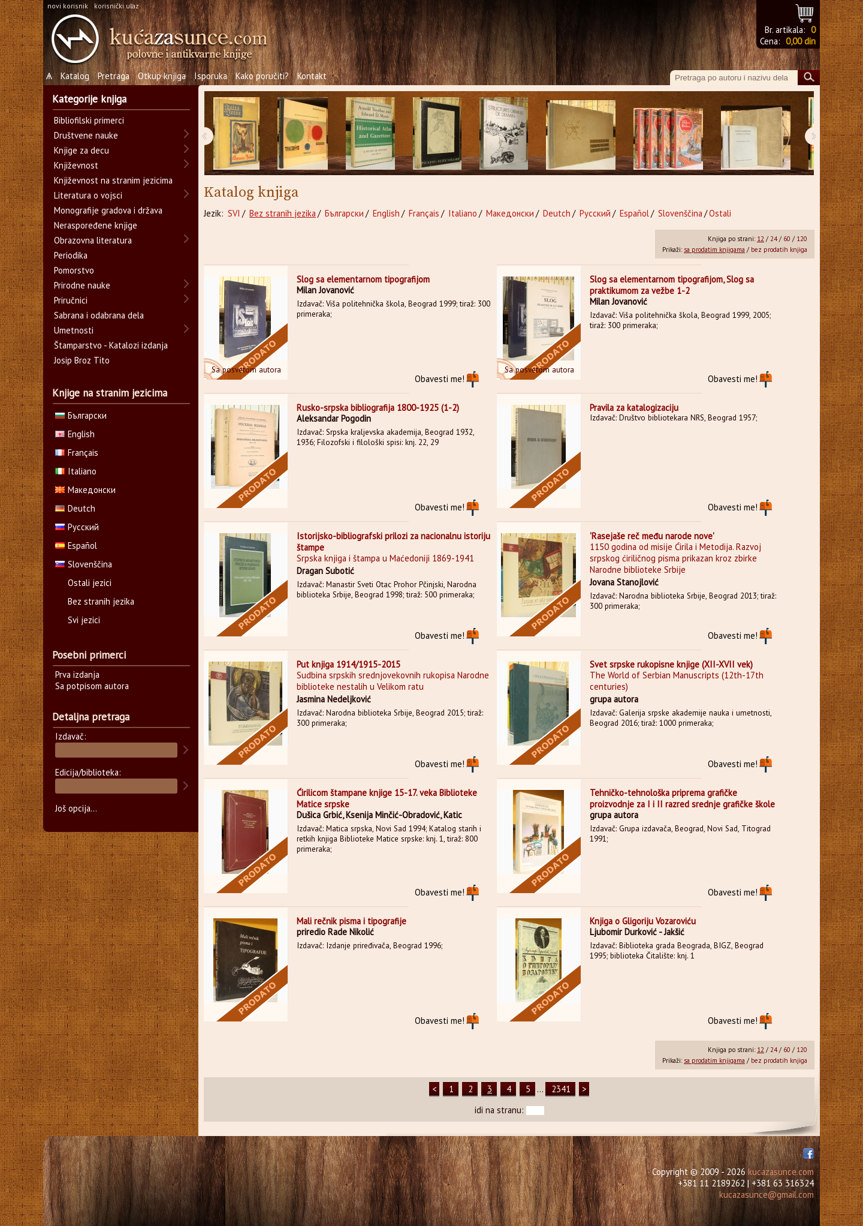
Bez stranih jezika (282, 213)
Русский (595, 213)
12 (760, 239)
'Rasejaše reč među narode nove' (652, 536)
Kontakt (312, 76)
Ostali (720, 213)
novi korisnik (67, 5)
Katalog (75, 76)
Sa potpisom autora (92, 686)
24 (773, 239)
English (386, 213)
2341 (561, 1089)
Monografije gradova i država (108, 210)
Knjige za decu (81, 150)
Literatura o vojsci (88, 195)
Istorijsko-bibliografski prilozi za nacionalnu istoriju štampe (393, 541)
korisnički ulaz (116, 5)
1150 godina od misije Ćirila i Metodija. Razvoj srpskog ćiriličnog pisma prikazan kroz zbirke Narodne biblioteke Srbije (675, 558)
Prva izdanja (77, 674)
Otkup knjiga (162, 76)
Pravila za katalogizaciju (634, 407)
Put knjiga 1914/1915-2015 (348, 664)
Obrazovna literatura (93, 240)
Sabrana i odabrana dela (99, 315)
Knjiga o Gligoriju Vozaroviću (643, 921)
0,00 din (801, 41)
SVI (234, 213)
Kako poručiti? (262, 76)
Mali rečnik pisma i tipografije (351, 921)
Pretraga (113, 76)
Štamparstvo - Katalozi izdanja (111, 345)
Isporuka (210, 76)
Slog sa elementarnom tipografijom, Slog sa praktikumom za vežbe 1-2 (672, 285)
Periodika (70, 255)
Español (634, 213)
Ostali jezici (89, 582)
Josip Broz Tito (82, 360)
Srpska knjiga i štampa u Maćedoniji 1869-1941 (385, 558)
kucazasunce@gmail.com (766, 1194)
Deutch (557, 213)
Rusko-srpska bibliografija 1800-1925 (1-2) (378, 407)
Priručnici (70, 300)
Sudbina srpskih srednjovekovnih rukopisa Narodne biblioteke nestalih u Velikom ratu (393, 680)
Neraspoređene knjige (95, 225)
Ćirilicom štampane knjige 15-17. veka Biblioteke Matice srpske (387, 798)
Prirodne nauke (82, 285)
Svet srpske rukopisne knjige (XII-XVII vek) (671, 664)
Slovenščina (680, 213)
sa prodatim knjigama (714, 249)
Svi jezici (84, 620)
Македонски (510, 213)
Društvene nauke (86, 135)
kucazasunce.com (781, 1171)
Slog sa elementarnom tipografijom (363, 279)
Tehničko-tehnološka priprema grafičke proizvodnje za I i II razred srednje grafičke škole (682, 798)
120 (801, 239)
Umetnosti (73, 330)
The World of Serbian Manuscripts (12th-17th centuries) (677, 680)
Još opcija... (76, 808)
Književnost (76, 165)
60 (786, 239)
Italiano (462, 213)
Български (344, 213)
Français (424, 213)
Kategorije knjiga (89, 99)
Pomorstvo (74, 270)
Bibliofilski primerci (89, 120)
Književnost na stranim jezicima (113, 180)
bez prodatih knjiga (779, 249)
